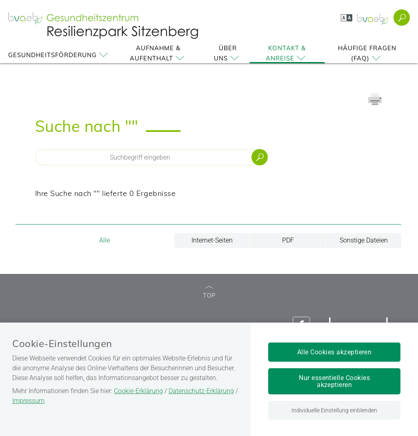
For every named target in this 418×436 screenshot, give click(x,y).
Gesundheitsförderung (59, 55)
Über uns (228, 53)
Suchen (259, 157)
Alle (104, 240)
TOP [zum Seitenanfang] (209, 292)
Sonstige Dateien (364, 240)
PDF (288, 240)
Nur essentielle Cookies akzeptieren (334, 381)
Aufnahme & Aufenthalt (158, 53)
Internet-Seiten (212, 240)
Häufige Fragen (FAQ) (367, 53)
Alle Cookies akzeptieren (334, 352)
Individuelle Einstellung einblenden (334, 410)
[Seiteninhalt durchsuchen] (151, 157)
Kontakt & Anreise (287, 53)
